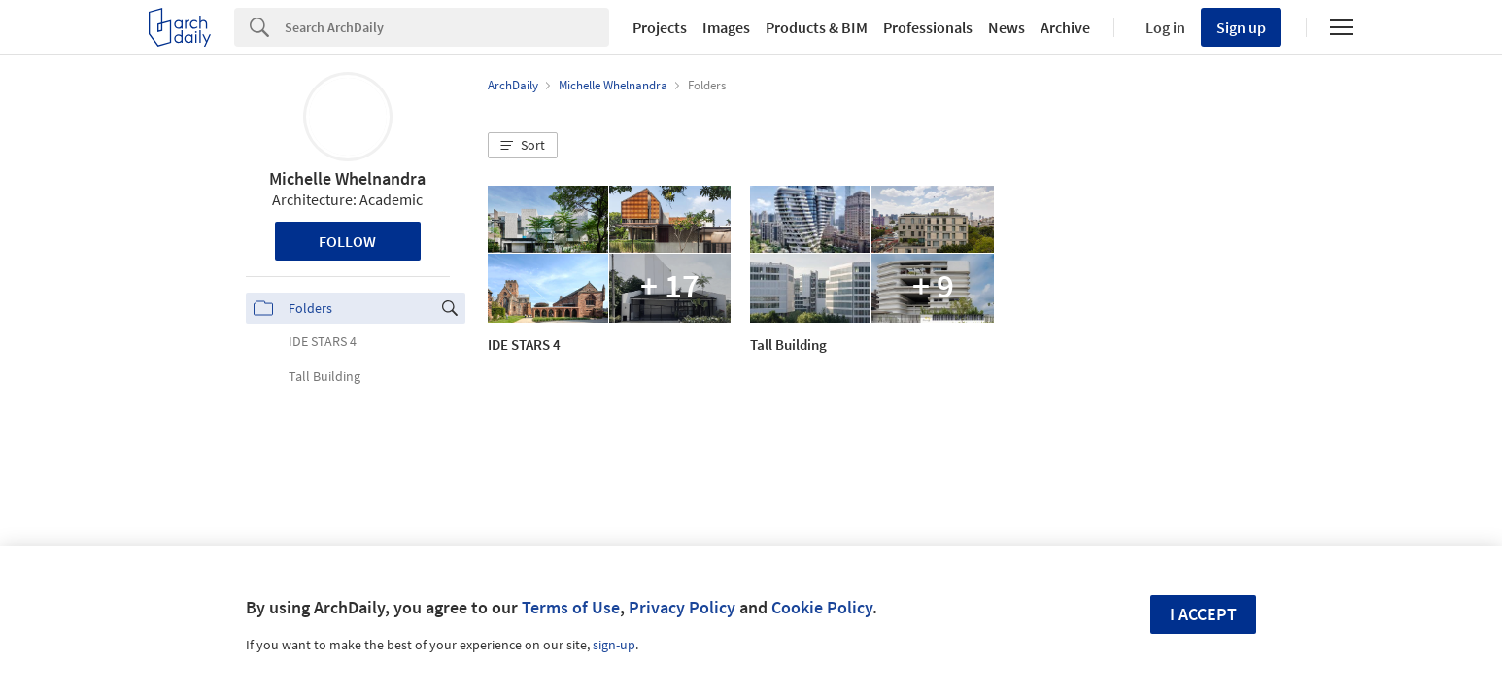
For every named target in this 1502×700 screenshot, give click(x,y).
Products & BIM (817, 27)
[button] (523, 145)
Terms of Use (571, 607)
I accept (1203, 614)
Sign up (1241, 27)
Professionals (928, 27)
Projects (659, 27)
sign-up (614, 644)
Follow (347, 241)
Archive (1065, 27)
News (1006, 27)
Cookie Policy (821, 607)
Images (726, 27)
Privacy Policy (682, 607)
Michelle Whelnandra (347, 178)
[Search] (447, 27)
